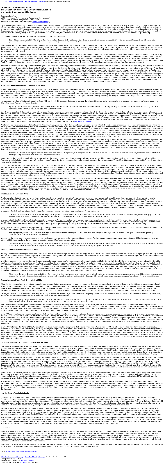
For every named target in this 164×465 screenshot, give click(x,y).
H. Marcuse (23, 462)
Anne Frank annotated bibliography (26, 451)
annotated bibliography (40, 22)
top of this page (10, 451)
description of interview (82, 121)
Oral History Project (27, 460)
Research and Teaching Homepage (35, 1)
